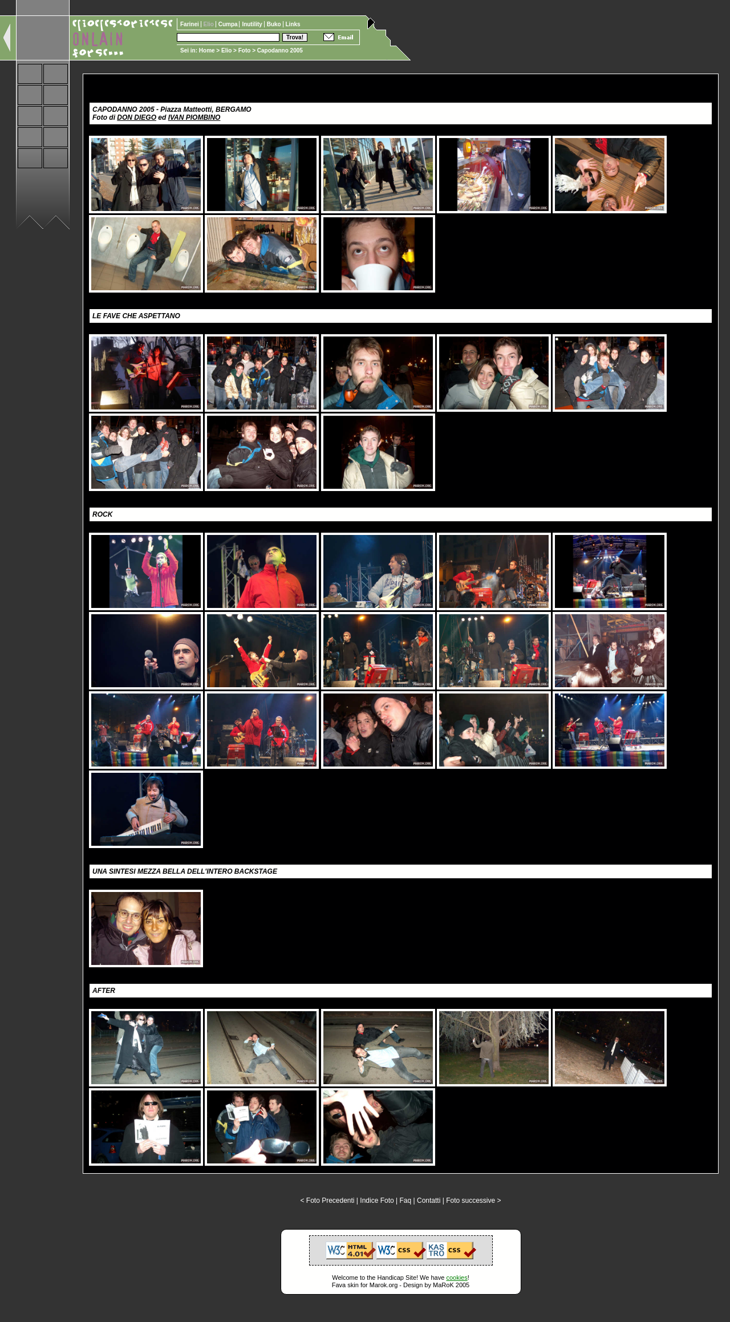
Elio (226, 50)
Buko (275, 24)
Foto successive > (473, 1201)
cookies (456, 1277)
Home (207, 50)
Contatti (428, 1201)
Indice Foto (377, 1201)
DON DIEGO (136, 117)
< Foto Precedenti (327, 1201)
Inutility (252, 24)
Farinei (190, 24)
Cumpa (229, 24)
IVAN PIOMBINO (194, 117)
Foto (244, 50)
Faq (406, 1201)
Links (293, 24)
